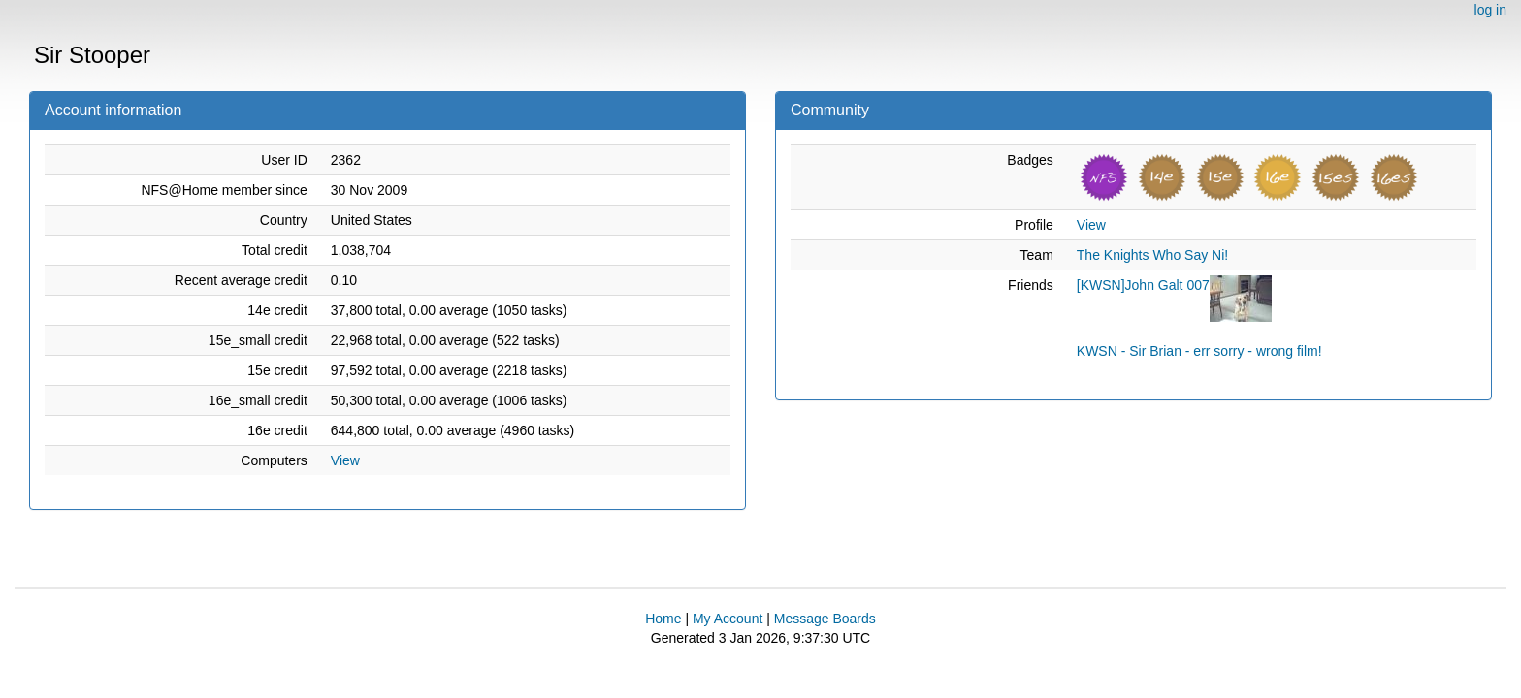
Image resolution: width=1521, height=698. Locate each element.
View (345, 460)
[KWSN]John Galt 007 (1143, 285)
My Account (727, 618)
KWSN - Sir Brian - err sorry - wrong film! (1199, 351)
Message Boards (825, 618)
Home (663, 618)
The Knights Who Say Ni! (1152, 255)
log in (1490, 9)
